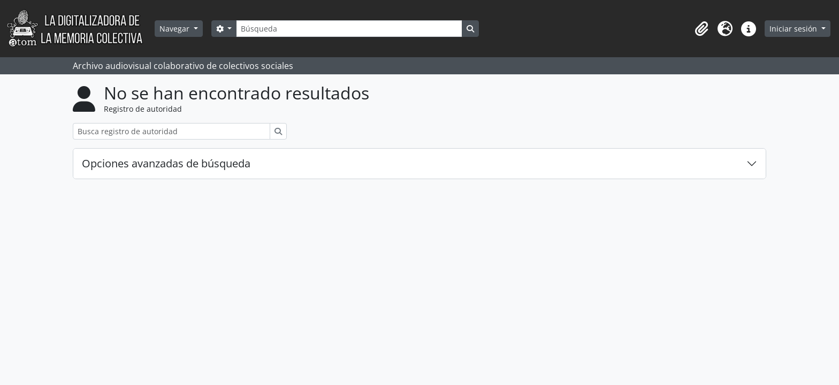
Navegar (175, 29)
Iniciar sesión (794, 29)
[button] (701, 29)
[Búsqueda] (349, 28)
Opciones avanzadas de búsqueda (166, 163)
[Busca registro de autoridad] (171, 131)
